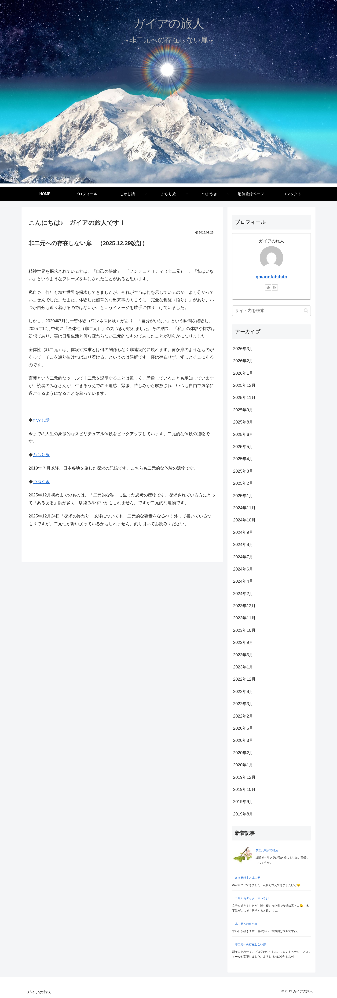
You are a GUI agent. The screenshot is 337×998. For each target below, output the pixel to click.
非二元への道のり (246, 924)
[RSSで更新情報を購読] (275, 287)
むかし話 (41, 420)
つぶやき (41, 481)
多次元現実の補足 (267, 850)
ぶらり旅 (41, 454)
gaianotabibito (271, 276)
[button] (306, 310)
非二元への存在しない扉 (250, 944)
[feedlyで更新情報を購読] (268, 287)
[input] (271, 310)
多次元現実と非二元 (247, 878)
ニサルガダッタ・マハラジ (252, 898)
